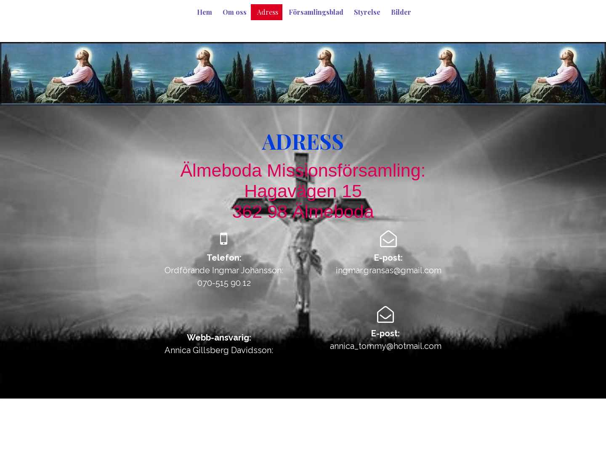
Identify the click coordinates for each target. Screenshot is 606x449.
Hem (204, 12)
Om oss (235, 12)
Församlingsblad (316, 12)
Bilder (401, 12)
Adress (267, 12)
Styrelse (367, 12)
